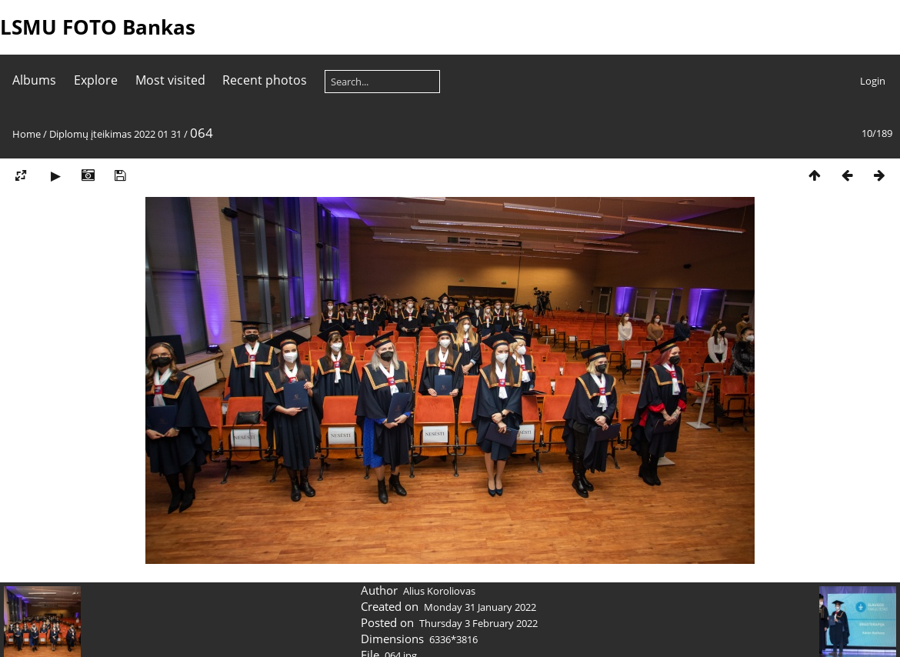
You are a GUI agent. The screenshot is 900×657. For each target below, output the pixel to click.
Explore (96, 80)
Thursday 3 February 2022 (478, 623)
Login (872, 81)
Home (26, 134)
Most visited (170, 80)
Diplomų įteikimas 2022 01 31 (115, 134)
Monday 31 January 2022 (480, 607)
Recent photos (264, 80)
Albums (34, 80)
